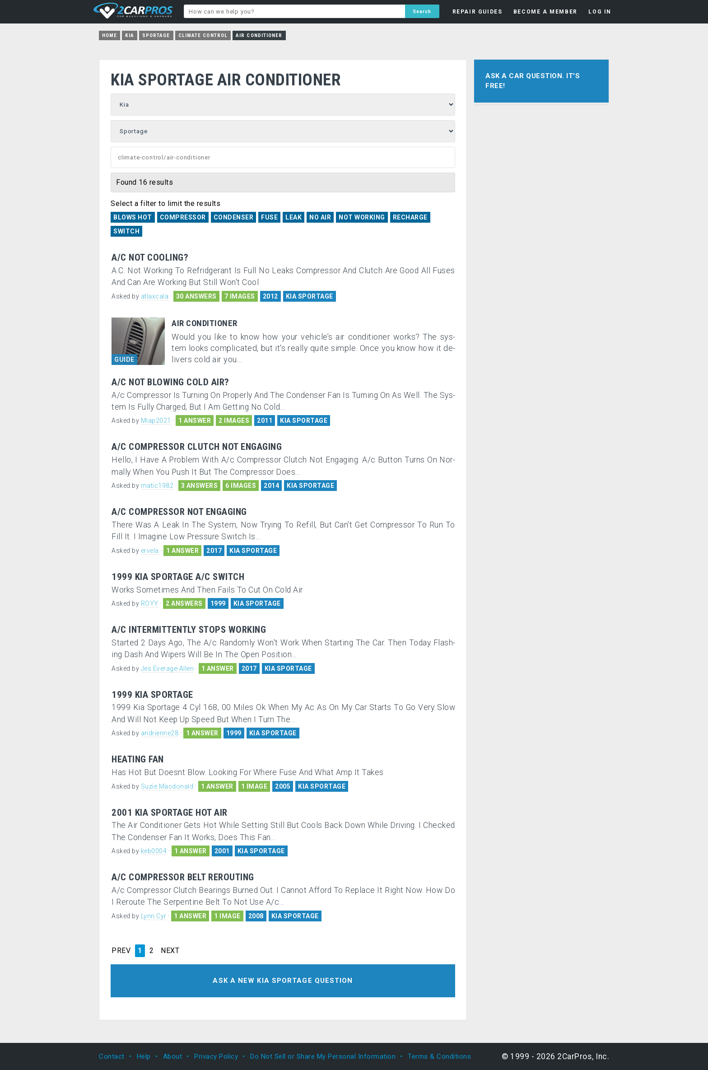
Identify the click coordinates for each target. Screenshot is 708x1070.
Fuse (269, 217)
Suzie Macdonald (167, 786)
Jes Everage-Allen (167, 668)
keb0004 (154, 851)
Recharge (410, 217)
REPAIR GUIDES (477, 12)
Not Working (362, 217)
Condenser (234, 217)
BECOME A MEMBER (545, 12)
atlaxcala (155, 296)
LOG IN (599, 12)
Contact (112, 1056)
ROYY (149, 603)
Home (109, 35)
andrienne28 (160, 733)
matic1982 (157, 485)
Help (144, 1056)
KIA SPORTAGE (309, 296)
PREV (121, 950)
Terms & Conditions (439, 1056)
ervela (150, 550)
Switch (126, 231)
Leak (293, 217)
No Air (320, 217)
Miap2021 (156, 420)
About (172, 1056)
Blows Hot (132, 217)
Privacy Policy (216, 1056)
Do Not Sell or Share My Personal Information (323, 1056)
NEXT (170, 950)
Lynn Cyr (154, 916)
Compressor (183, 217)
